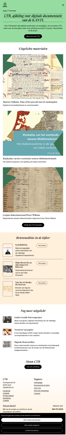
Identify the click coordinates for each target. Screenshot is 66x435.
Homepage (38, 382)
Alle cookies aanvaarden (31, 420)
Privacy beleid (8, 395)
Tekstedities (42, 245)
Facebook (6, 390)
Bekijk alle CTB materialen (33, 225)
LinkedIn (6, 393)
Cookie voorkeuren (32, 430)
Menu (63, 5)
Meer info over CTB (33, 36)
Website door (58, 406)
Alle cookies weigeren (31, 425)
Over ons (37, 388)
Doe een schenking (33, 367)
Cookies (6, 400)
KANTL (44, 25)
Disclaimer (7, 398)
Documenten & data (42, 385)
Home (5, 11)
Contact (37, 393)
